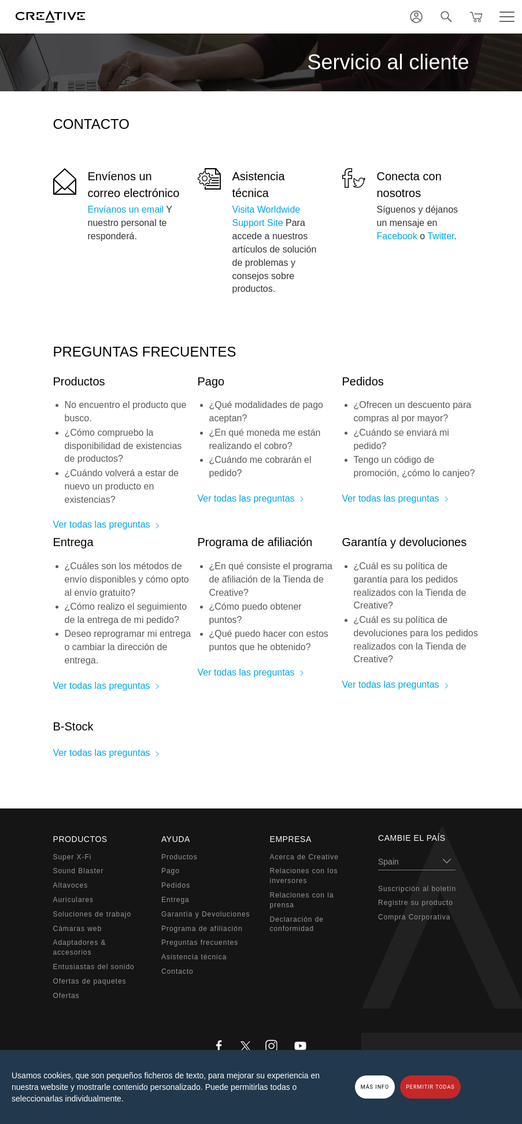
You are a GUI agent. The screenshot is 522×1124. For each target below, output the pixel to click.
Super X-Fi (72, 857)
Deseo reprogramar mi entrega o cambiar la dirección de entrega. (128, 647)
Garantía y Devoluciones (205, 914)
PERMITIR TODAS (430, 1087)
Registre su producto (415, 903)
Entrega (175, 900)
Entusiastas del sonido (94, 967)
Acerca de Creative (304, 857)
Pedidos (175, 885)
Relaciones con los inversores (304, 876)
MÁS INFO (375, 1087)
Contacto (177, 971)
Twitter (440, 236)
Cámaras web (77, 929)
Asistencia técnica (194, 957)
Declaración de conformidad (297, 924)
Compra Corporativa (414, 917)
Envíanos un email (126, 209)
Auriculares (73, 900)
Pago (170, 871)
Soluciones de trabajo (92, 914)
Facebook (397, 236)
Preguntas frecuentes (199, 942)
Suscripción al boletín (417, 889)
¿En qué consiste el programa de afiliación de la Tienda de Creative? (270, 579)
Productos (179, 857)
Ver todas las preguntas (101, 524)
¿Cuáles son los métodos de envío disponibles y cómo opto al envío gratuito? (127, 579)
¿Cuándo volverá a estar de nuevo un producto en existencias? (122, 486)
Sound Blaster (78, 871)
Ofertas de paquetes (90, 981)
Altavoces (70, 885)
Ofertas (66, 996)
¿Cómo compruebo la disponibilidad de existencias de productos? (123, 446)
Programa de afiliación (202, 929)
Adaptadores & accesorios (79, 947)
